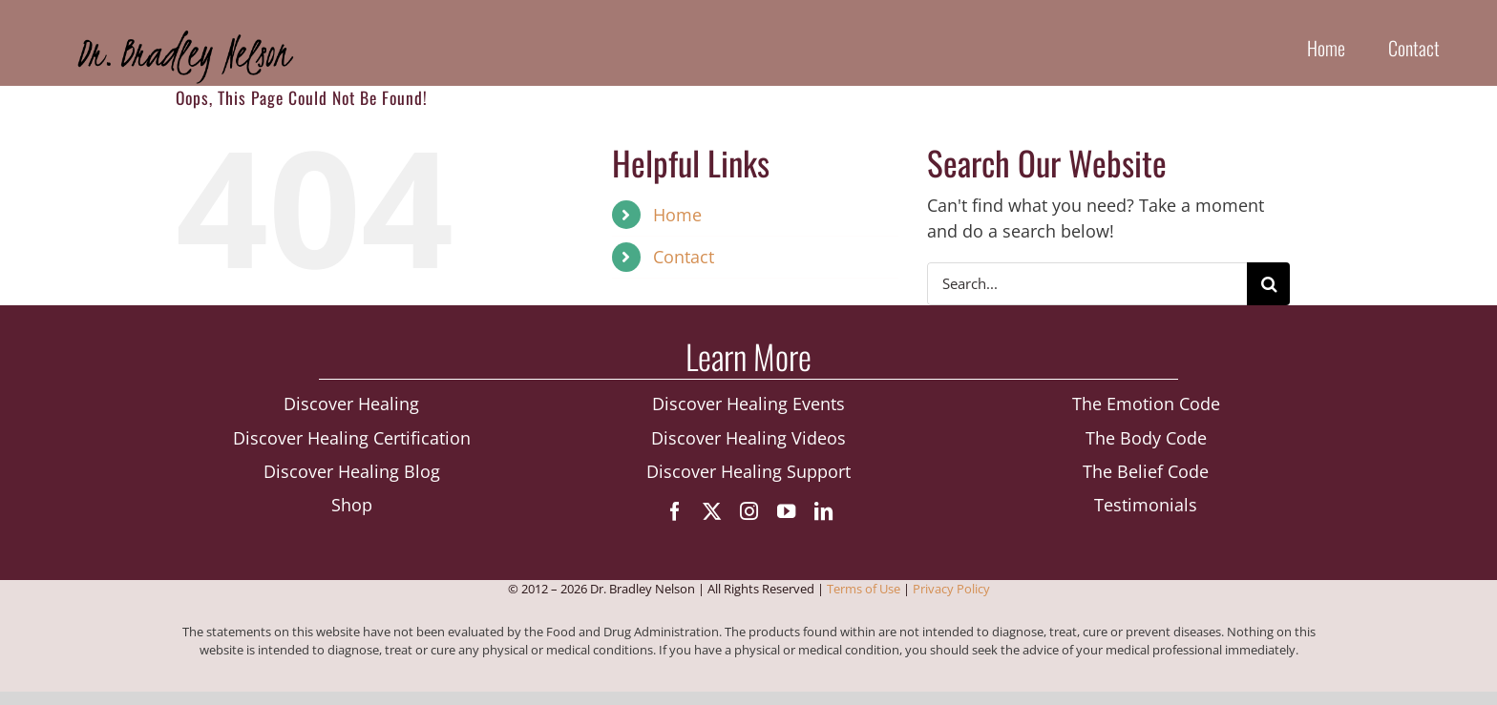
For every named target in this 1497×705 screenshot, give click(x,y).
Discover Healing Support (748, 471)
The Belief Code (1146, 471)
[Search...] (1087, 283)
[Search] (1268, 283)
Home (677, 214)
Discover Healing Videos (748, 437)
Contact (683, 256)
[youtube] (786, 511)
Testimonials (1145, 504)
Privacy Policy (951, 588)
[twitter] (712, 511)
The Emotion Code (1146, 403)
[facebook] (674, 511)
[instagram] (749, 511)
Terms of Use (863, 588)
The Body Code (1146, 437)
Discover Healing (351, 403)
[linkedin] (823, 511)
